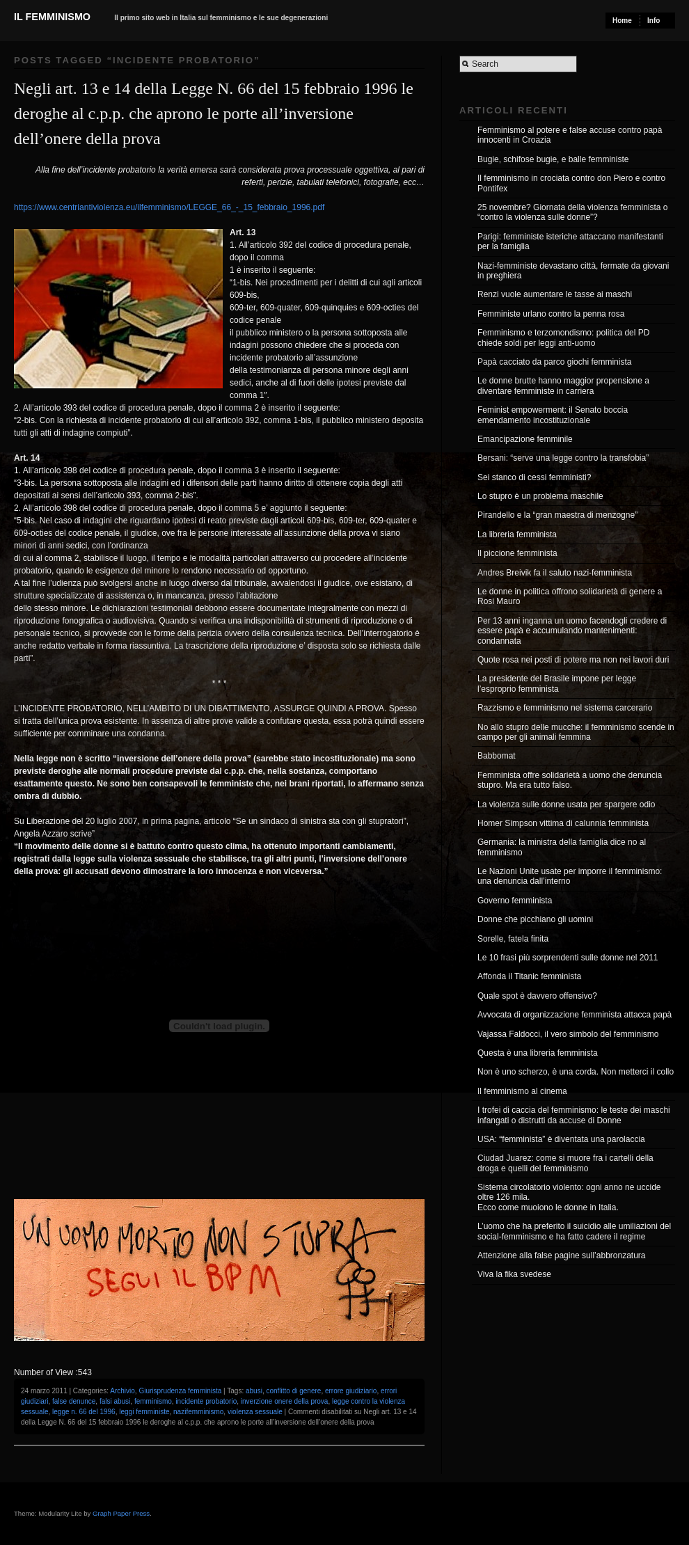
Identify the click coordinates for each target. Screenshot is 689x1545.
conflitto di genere (293, 1391)
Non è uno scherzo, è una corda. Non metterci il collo (575, 1072)
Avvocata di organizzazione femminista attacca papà (574, 1015)
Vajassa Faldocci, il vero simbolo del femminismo (568, 1034)
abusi (254, 1391)
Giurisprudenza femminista (179, 1391)
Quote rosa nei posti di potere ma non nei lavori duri (573, 660)
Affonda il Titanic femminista (529, 976)
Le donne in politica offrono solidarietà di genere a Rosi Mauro (569, 596)
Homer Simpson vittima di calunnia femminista (563, 823)
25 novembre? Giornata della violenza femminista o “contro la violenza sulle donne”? (572, 212)
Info (653, 20)
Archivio (122, 1391)
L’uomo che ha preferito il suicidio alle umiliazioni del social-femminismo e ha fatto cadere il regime (574, 1231)
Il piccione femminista (517, 553)
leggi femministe (144, 1412)
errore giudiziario (351, 1391)
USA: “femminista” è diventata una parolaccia (561, 1139)
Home (622, 20)
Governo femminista (514, 900)
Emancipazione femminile (525, 439)
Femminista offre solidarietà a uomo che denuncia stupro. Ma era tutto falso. (569, 780)
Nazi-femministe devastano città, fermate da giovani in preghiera (573, 270)
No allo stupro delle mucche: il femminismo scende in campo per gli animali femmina (575, 732)
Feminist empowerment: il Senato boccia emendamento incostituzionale (552, 415)
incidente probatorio (206, 1401)
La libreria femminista (517, 534)
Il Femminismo (52, 16)
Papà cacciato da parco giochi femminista (554, 362)
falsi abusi (115, 1401)
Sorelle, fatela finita (512, 939)
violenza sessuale (255, 1412)
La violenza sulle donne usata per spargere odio (566, 804)
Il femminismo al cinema (522, 1091)
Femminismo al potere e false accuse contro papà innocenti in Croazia (569, 135)
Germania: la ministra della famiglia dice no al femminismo (561, 847)
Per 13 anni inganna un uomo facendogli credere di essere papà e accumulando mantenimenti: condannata (572, 631)
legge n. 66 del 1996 (84, 1412)
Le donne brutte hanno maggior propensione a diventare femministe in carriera (563, 385)
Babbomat (496, 756)
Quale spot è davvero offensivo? (537, 996)
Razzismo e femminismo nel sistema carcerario (564, 708)
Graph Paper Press (121, 1513)
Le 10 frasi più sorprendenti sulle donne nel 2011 (567, 957)
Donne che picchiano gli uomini (535, 919)
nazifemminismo (198, 1412)
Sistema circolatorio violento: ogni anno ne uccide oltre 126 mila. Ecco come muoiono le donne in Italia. (568, 1197)
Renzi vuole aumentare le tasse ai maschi (554, 294)
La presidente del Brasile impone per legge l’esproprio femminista (556, 683)
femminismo (153, 1401)
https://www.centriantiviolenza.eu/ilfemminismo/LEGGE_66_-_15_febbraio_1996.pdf (169, 207)
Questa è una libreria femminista (537, 1053)
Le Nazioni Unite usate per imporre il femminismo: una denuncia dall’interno (569, 876)
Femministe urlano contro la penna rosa (550, 314)
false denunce (73, 1401)
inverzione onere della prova (284, 1401)
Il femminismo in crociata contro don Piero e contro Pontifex (571, 183)
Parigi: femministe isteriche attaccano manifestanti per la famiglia (570, 241)
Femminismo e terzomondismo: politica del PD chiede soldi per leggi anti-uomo (563, 337)
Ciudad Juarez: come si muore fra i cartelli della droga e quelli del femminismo (565, 1163)
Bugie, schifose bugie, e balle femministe (552, 159)
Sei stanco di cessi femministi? (534, 477)
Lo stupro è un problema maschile (540, 496)
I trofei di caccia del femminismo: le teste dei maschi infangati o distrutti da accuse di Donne (573, 1115)
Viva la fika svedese (514, 1274)
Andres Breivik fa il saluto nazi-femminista (554, 573)
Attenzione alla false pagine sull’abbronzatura (561, 1255)
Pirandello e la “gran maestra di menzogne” (557, 515)
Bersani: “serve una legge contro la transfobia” (563, 458)
